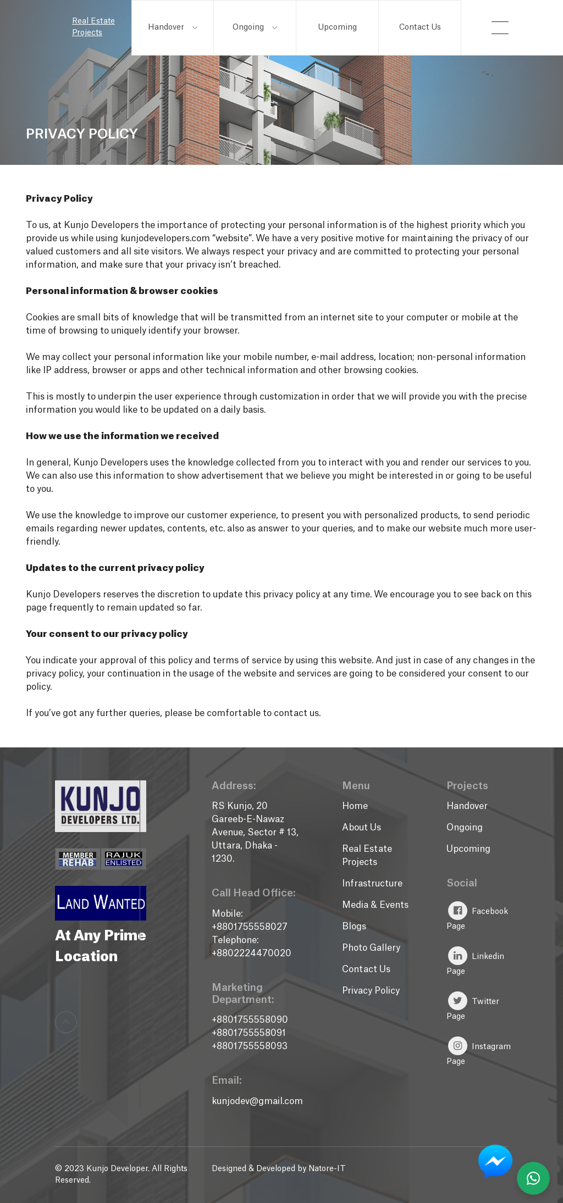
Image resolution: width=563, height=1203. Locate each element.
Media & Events (375, 905)
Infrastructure (372, 883)
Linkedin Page (475, 960)
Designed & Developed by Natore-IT (279, 1169)
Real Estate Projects (93, 27)
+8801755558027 (250, 927)
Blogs (354, 926)
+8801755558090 (250, 1020)
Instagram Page (478, 1051)
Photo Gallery (371, 948)
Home (355, 806)
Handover (172, 27)
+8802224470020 (251, 953)
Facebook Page (477, 915)
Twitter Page (472, 1006)
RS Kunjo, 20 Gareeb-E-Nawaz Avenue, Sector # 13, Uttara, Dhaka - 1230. (255, 832)
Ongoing (255, 27)
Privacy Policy (371, 990)
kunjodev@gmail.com (257, 1101)
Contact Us (420, 27)
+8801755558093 (250, 1046)
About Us (361, 827)
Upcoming (337, 27)
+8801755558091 (249, 1033)
